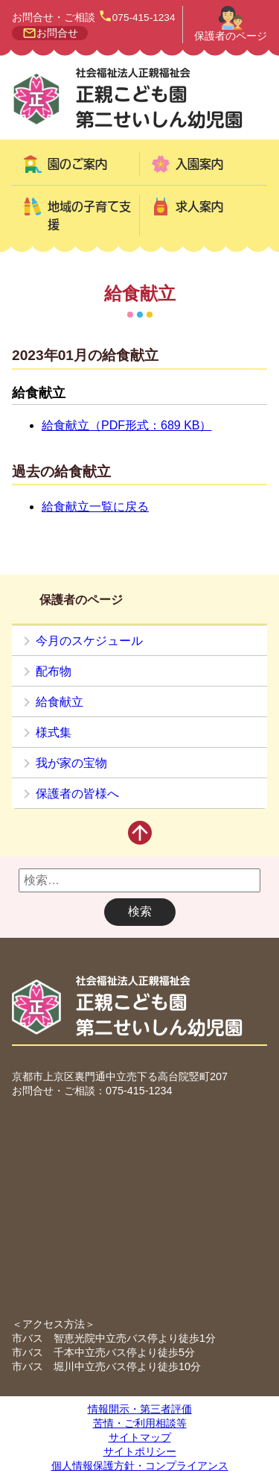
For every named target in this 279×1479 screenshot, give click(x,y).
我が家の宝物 (71, 763)
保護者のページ (230, 36)
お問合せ (57, 33)
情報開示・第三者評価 (140, 1409)
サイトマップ (140, 1437)
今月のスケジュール (89, 640)
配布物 (53, 671)
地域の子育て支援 (89, 215)
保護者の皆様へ (77, 793)
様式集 (53, 732)
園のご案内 (77, 164)
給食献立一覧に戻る (95, 506)
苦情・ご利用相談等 (140, 1423)
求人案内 (199, 206)
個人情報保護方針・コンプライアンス (139, 1466)
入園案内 (199, 164)
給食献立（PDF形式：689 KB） (126, 425)
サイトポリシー (139, 1451)
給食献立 (59, 702)
